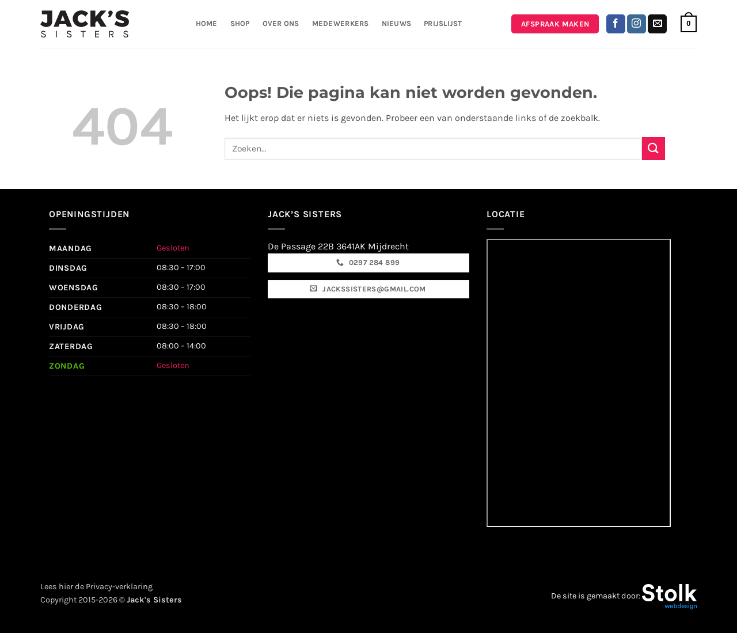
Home (207, 23)
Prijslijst (443, 23)
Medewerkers (340, 23)
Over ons (281, 23)
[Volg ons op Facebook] (615, 24)
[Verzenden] (653, 148)
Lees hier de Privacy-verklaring (96, 587)
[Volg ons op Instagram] (636, 24)
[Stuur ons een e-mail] (657, 24)
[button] (689, 24)
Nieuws (397, 23)
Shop (240, 23)
